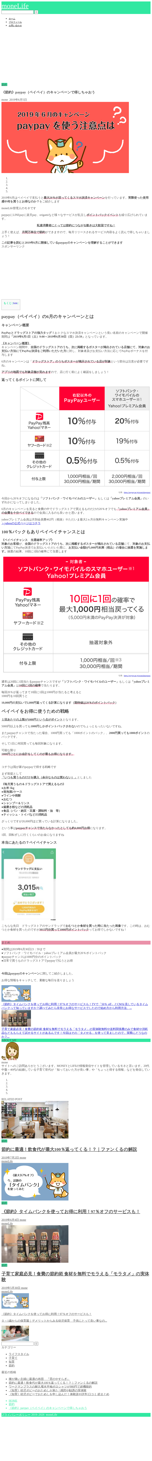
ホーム (12, 18)
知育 (12, 1361)
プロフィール (15, 22)
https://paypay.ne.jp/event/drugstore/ (137, 492)
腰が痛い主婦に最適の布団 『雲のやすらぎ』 (39, 1378)
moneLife (15, 6)
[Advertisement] (76, 55)
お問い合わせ (15, 25)
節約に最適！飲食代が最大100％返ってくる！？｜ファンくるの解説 (53, 1382)
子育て (13, 1357)
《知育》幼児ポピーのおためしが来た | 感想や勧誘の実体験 (47, 1390)
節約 (4, 84)
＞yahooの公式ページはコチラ (21, 523)
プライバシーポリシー (16, 1414)
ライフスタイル (19, 1354)
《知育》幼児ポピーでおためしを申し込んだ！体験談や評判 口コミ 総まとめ (59, 1394)
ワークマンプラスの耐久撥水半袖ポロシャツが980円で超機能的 (50, 1386)
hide (15, 303)
